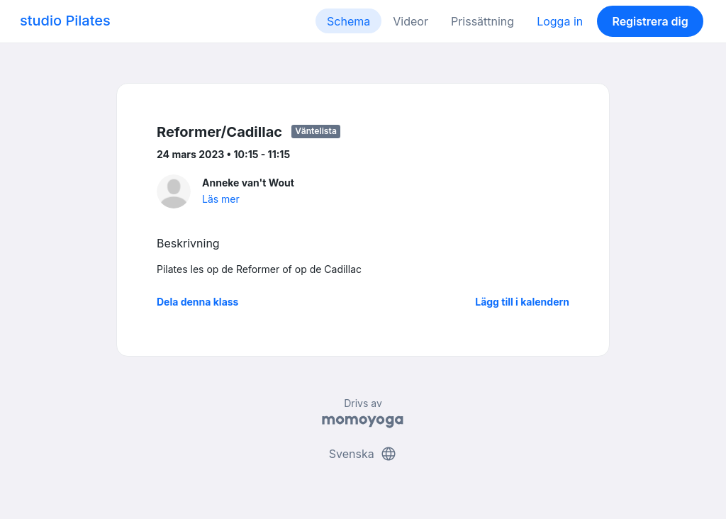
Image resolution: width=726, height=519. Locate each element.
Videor (410, 21)
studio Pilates (65, 20)
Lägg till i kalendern (522, 302)
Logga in (560, 21)
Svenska (363, 453)
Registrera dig (650, 21)
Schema (348, 21)
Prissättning (482, 21)
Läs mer (221, 199)
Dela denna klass (197, 302)
